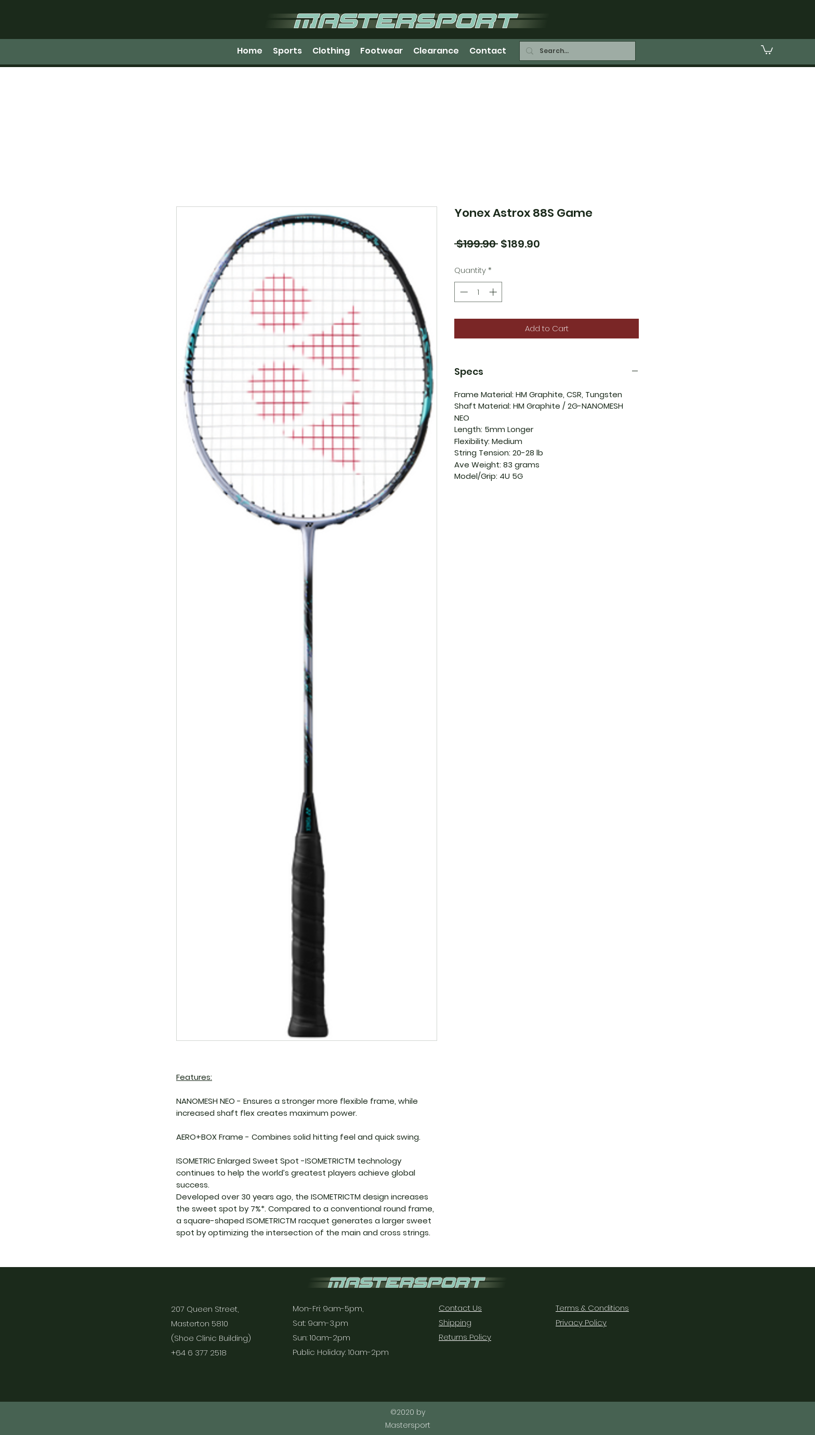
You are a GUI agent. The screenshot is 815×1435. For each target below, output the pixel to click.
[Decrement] (463, 292)
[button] (767, 49)
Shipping (455, 1322)
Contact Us (460, 1307)
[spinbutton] (478, 292)
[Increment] (494, 292)
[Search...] (576, 51)
